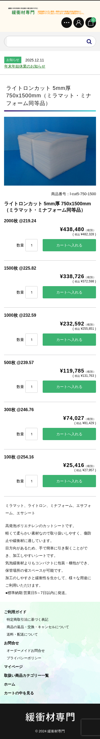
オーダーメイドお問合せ (26, 651)
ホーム (9, 684)
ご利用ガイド (15, 612)
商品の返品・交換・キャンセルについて (38, 627)
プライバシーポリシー (24, 658)
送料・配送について (22, 634)
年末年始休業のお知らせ (24, 66)
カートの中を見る (19, 693)
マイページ (13, 667)
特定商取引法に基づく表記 (27, 619)
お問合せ (11, 643)
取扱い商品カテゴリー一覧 (26, 675)
